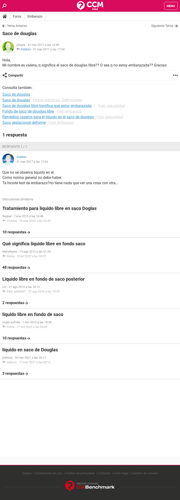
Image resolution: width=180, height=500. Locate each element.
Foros (17, 16)
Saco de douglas (16, 100)
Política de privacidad (79, 473)
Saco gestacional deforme (24, 122)
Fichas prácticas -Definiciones (57, 100)
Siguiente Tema (162, 26)
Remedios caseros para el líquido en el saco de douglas (48, 117)
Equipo (27, 473)
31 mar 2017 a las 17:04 (48, 49)
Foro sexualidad (111, 105)
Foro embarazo (69, 111)
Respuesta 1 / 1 (14, 146)
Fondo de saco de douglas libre (28, 111)
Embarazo (34, 16)
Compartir (15, 75)
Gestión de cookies (145, 473)
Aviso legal (121, 473)
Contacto (104, 473)
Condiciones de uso (48, 473)
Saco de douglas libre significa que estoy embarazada (47, 105)
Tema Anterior (17, 26)
